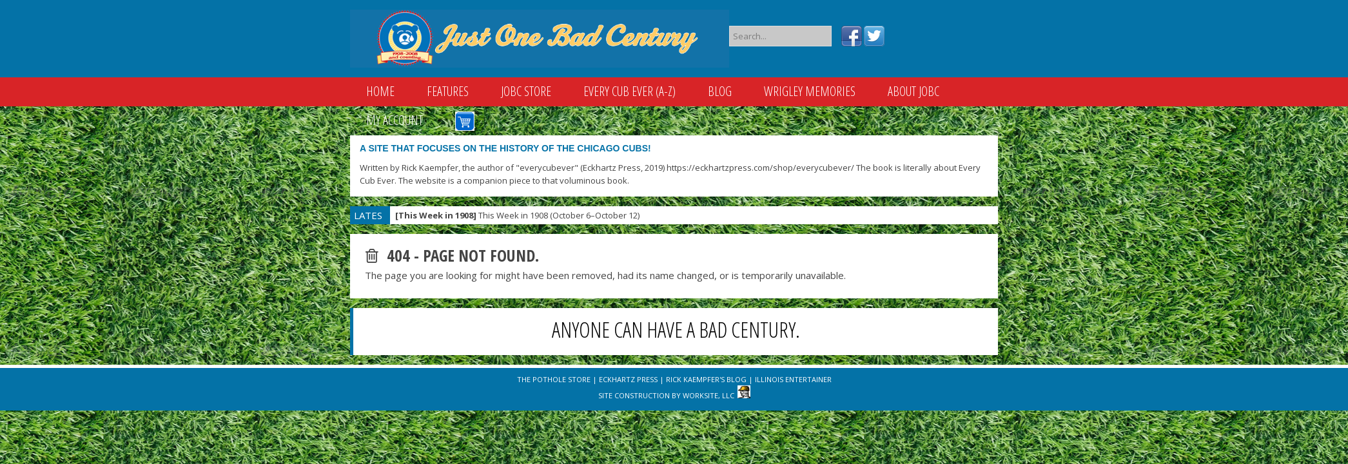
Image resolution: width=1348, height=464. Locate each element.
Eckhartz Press (628, 379)
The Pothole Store (554, 379)
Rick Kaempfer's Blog (706, 379)
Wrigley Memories (809, 91)
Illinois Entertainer (793, 379)
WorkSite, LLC (708, 395)
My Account (394, 120)
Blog (720, 91)
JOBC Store (526, 91)
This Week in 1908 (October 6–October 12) (517, 215)
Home (380, 91)
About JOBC (913, 91)
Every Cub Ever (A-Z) (629, 91)
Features (448, 91)
